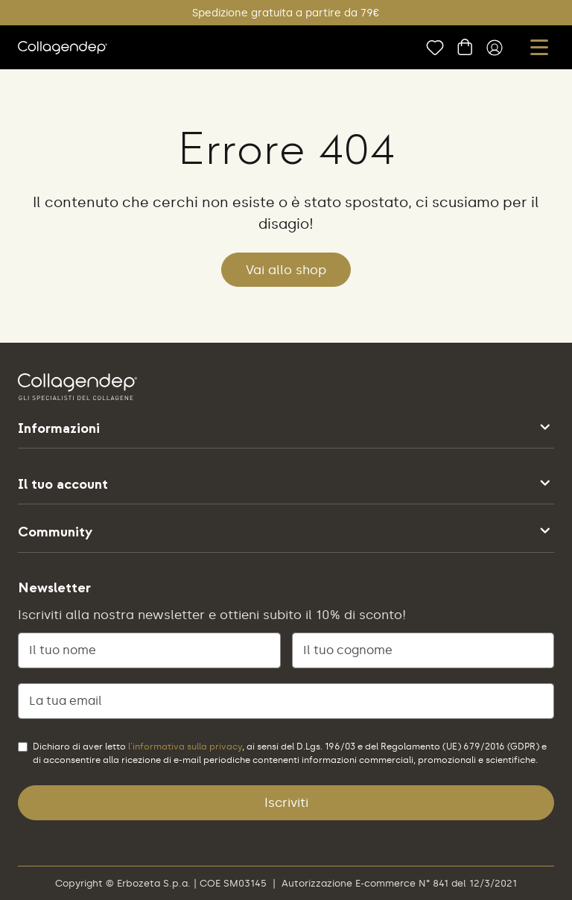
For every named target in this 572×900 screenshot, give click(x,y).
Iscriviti (286, 802)
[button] (539, 47)
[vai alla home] (62, 47)
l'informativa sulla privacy (185, 746)
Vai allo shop (286, 269)
